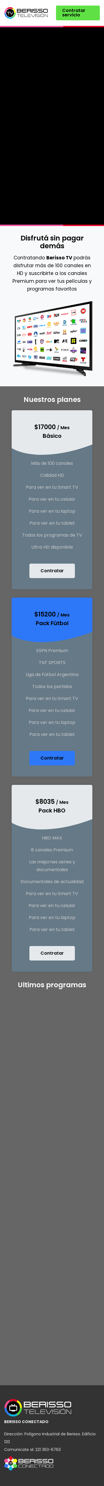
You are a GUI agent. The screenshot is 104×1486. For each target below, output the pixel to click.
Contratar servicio (73, 12)
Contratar (52, 571)
